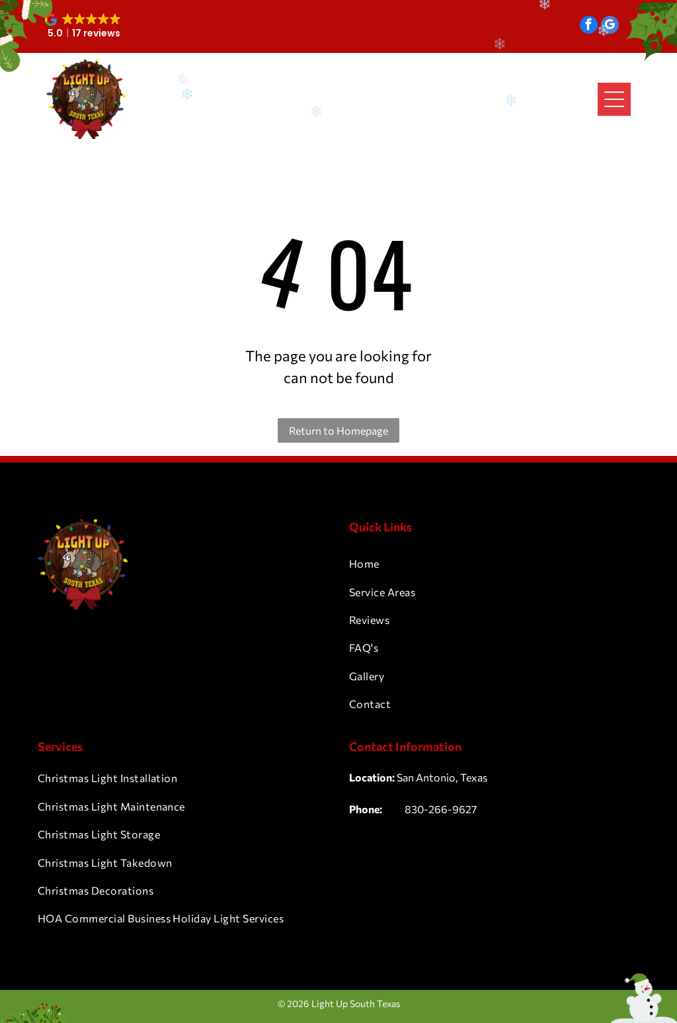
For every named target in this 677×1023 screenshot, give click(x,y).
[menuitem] (494, 564)
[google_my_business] (610, 26)
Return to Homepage (338, 430)
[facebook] (589, 26)
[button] (83, 26)
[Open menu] (614, 99)
